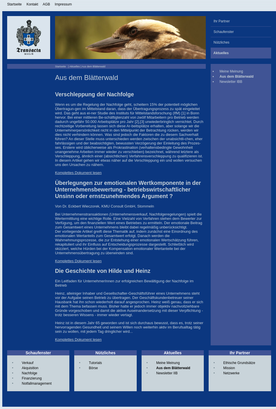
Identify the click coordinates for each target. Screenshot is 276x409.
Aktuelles (74, 66)
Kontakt (32, 4)
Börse (93, 368)
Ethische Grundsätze (239, 363)
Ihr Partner (220, 21)
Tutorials (95, 363)
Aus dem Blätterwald (173, 368)
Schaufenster (222, 32)
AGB (46, 4)
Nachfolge (29, 373)
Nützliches (220, 42)
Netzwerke (231, 373)
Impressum (63, 4)
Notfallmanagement (37, 383)
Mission (229, 368)
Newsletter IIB (167, 373)
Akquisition (30, 368)
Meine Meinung (231, 71)
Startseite (14, 4)
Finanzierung (32, 378)
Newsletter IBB (231, 82)
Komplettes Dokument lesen (78, 173)
